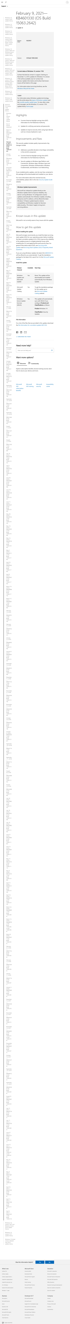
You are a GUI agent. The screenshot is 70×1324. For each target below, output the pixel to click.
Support (3, 6)
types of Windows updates (40, 100)
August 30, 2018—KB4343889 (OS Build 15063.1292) (9, 776)
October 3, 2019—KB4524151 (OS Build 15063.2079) (9, 378)
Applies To (20, 28)
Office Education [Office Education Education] (50, 1282)
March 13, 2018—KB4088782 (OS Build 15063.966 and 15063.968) (9, 925)
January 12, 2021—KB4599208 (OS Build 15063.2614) (9, 159)
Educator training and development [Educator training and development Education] (54, 1285)
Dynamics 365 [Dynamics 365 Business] (5, 1306)
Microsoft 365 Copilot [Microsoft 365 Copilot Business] (6, 1312)
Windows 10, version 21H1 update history (9, 32)
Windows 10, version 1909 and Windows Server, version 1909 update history (9, 62)
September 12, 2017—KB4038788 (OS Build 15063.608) (9, 1088)
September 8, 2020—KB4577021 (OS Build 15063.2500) (9, 212)
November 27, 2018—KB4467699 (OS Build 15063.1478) (9, 696)
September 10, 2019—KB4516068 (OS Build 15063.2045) (9, 418)
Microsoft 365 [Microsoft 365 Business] (5, 1309)
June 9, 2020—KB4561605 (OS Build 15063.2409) (9, 263)
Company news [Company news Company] (50, 1301)
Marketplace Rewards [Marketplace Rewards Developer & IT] (29, 1315)
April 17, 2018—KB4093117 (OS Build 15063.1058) (9, 887)
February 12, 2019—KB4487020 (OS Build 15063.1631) (9, 630)
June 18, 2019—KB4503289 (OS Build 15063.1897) (9, 494)
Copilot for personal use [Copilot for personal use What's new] (7, 1282)
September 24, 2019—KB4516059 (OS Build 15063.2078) (9, 391)
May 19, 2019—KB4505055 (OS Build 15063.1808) (9, 530)
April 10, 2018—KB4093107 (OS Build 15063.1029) (9, 899)
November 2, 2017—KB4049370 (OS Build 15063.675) (9, 1048)
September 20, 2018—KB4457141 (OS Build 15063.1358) (9, 749)
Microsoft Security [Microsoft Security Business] (6, 1301)
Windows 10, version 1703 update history (8, 108)
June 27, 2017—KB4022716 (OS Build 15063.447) (9, 1137)
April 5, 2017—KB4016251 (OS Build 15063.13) (9, 1215)
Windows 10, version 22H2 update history (9, 19)
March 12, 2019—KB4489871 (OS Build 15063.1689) (9, 603)
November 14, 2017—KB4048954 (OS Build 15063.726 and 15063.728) (9, 1033)
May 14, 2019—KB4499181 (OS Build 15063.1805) (9, 542)
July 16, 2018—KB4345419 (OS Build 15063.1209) (9, 815)
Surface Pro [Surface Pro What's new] (4, 1271)
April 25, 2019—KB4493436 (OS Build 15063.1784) (9, 567)
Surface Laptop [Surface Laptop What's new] (5, 1274)
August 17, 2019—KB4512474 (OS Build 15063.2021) (9, 431)
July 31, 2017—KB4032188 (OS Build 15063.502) (9, 1113)
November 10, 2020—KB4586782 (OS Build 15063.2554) (9, 185)
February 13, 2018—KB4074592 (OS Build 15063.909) (9, 965)
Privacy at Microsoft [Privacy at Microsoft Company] (51, 1304)
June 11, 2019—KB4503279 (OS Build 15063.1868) (9, 506)
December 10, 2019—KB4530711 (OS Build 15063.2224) (9, 339)
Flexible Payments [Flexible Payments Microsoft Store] (28, 1287)
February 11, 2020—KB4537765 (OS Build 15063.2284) (9, 312)
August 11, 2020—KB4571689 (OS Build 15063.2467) (9, 226)
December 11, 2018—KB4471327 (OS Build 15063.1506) (9, 682)
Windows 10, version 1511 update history (9, 1234)
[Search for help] (6, 2)
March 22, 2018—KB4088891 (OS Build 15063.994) (9, 911)
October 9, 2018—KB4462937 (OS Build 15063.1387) (9, 736)
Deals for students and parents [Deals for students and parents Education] (53, 1287)
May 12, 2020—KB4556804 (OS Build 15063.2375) (9, 275)
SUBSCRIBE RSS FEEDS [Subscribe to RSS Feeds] (24, 336)
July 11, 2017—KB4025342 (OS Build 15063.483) (9, 1125)
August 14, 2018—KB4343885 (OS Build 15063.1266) (9, 790)
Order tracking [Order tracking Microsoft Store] (28, 1282)
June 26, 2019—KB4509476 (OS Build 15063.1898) (9, 482)
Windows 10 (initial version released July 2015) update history (9, 1242)
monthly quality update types (28, 102)
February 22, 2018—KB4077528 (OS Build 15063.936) (9, 952)
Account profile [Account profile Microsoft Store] (28, 1271)
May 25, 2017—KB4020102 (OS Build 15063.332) (9, 1164)
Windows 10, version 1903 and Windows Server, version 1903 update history (9, 72)
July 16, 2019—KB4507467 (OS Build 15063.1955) (9, 458)
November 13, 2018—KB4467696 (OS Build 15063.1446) (9, 710)
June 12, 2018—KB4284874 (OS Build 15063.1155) (9, 851)
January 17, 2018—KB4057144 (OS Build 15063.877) (9, 979)
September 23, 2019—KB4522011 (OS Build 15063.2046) (9, 404)
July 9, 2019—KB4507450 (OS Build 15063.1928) (9, 470)
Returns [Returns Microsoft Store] (26, 1279)
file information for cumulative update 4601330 (32, 325)
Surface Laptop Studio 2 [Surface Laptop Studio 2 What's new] (7, 1276)
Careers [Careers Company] (49, 1298)
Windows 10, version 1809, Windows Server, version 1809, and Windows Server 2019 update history (9, 83)
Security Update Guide (45, 180)
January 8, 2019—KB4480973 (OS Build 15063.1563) (9, 656)
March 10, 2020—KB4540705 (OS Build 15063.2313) (9, 299)
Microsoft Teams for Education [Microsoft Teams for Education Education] (53, 1276)
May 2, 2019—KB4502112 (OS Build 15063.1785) (9, 554)
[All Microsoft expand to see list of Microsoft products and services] (2, 2)
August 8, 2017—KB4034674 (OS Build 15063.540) (9, 1100)
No (49, 1262)
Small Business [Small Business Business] (5, 1317)
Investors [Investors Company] (49, 1306)
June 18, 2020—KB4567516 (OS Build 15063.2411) (9, 251)
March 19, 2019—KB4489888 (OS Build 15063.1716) (9, 591)
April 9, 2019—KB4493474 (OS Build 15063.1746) (9, 579)
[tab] (22, 363)
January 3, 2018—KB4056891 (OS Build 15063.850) (9, 991)
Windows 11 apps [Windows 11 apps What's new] (5, 1290)
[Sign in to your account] (67, 2)
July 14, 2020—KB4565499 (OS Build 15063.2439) (9, 238)
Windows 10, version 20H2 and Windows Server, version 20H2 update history (9, 41)
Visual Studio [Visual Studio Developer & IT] (27, 1317)
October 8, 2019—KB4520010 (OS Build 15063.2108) (9, 365)
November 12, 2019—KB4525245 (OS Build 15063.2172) (9, 353)
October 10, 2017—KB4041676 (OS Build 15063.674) (9, 1061)
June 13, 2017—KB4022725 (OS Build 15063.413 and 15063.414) (9, 1151)
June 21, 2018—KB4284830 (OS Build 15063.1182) (9, 839)
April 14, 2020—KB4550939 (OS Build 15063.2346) (9, 287)
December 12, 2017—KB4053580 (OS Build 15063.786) (9, 1005)
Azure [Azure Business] (3, 1304)
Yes (40, 1262)
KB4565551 (49, 253)
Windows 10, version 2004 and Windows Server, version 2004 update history (9, 52)
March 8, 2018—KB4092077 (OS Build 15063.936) (9, 939)
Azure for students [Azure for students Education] (51, 1290)
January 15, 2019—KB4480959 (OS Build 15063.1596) (9, 643)
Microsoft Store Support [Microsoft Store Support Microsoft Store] (30, 1276)
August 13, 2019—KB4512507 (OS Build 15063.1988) (9, 445)
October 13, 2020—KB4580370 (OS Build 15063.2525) (9, 199)
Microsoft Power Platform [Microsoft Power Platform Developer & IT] (30, 1312)
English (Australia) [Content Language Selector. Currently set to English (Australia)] (8, 1322)
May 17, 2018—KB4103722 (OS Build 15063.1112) (9, 863)
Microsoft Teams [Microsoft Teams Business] (5, 1315)
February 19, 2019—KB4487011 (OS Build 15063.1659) (9, 616)
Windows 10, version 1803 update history (9, 92)
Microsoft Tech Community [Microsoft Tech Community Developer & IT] (30, 1306)
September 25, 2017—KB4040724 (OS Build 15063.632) (9, 1074)
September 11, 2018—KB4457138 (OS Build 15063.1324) (9, 763)
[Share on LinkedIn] (20, 332)
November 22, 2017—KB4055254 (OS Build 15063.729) (9, 1018)
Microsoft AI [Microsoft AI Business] (4, 1298)
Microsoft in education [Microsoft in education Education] (52, 1271)
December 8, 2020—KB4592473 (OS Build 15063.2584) (9, 172)
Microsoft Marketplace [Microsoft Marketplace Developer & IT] (29, 1309)
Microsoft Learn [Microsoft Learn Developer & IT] (28, 1301)
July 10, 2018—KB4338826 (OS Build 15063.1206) (9, 827)
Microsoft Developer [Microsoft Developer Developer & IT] (29, 1298)
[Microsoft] (35, 1)
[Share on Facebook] (17, 332)
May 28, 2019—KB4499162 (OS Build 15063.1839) (9, 518)
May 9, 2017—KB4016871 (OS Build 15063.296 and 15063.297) (9, 1178)
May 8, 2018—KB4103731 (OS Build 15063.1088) (9, 875)
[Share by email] (24, 332)
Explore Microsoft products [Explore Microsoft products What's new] (7, 1287)
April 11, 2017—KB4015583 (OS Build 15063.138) (9, 1203)
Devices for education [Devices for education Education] (51, 1274)
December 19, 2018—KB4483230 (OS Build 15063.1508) (9, 669)
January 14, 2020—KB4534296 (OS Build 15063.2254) (9, 326)
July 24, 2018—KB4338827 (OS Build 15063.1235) (9, 803)
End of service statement (9, 125)
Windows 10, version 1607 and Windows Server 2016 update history (9, 1226)
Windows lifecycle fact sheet (25, 88)
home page (29, 106)
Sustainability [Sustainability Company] (50, 1309)
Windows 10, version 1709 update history (9, 99)
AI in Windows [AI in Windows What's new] (5, 1285)
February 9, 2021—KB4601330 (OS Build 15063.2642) (9, 146)
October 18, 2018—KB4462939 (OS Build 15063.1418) (9, 723)
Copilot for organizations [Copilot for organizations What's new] (7, 1279)
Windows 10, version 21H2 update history (9, 26)
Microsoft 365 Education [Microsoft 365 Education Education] (52, 1279)
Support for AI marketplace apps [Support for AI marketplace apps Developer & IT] (31, 1304)
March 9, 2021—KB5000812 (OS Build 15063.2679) (9, 134)
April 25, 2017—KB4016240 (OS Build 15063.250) (9, 1191)
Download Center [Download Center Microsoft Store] (28, 1274)
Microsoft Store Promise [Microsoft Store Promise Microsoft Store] (30, 1285)
